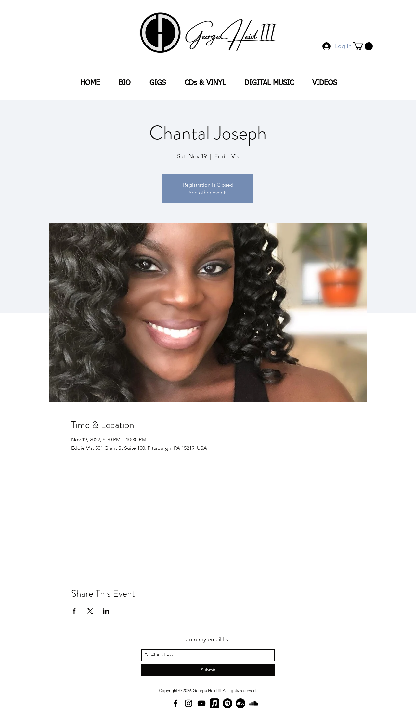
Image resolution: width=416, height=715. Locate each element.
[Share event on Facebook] (74, 611)
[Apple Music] (214, 703)
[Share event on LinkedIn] (106, 611)
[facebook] (175, 703)
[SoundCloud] (253, 703)
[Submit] (208, 670)
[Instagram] (188, 703)
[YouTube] (201, 703)
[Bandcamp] (240, 703)
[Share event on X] (90, 611)
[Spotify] (227, 703)
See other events (208, 192)
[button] (363, 46)
